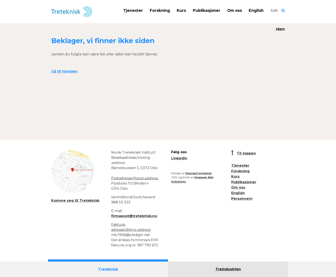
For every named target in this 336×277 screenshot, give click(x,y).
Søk (274, 10)
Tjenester (133, 10)
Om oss (234, 10)
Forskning (160, 10)
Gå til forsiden (64, 71)
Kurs (181, 10)
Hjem (280, 29)
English (256, 10)
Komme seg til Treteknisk (75, 200)
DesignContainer (199, 173)
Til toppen (246, 153)
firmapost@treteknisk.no (134, 216)
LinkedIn (179, 158)
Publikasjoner (206, 10)
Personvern (241, 199)
